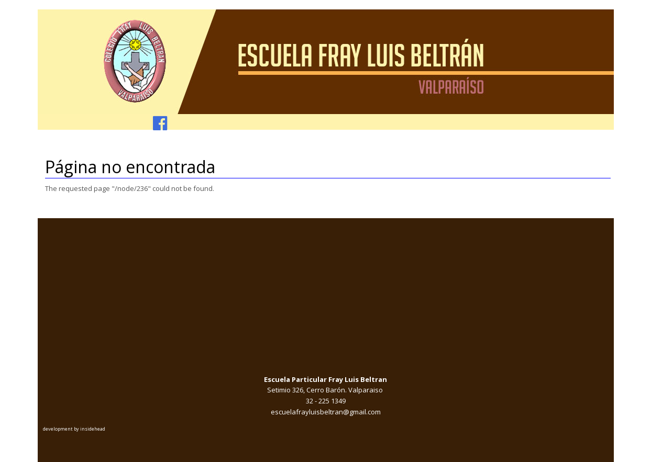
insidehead (92, 428)
